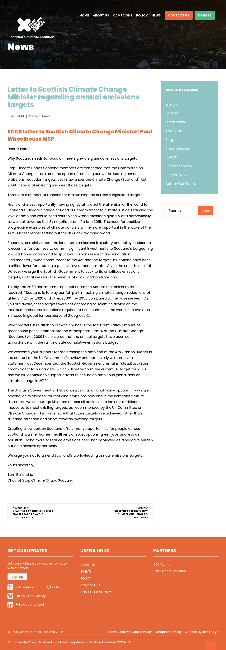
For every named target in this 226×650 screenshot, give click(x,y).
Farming (173, 113)
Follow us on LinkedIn (26, 604)
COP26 (171, 157)
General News (177, 174)
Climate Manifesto (95, 592)
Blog (169, 139)
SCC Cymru (162, 564)
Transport (174, 130)
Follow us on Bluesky (26, 596)
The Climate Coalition (169, 571)
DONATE (204, 15)
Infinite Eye (210, 632)
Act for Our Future (181, 183)
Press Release (177, 148)
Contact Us (178, 15)
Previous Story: (32, 512)
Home (84, 15)
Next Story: (131, 512)
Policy (142, 15)
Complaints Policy (168, 632)
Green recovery (179, 166)
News (156, 15)
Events (86, 571)
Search (206, 211)
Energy (171, 104)
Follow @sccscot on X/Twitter (34, 587)
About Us (101, 15)
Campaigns (122, 15)
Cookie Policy (142, 632)
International (176, 122)
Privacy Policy (118, 632)
